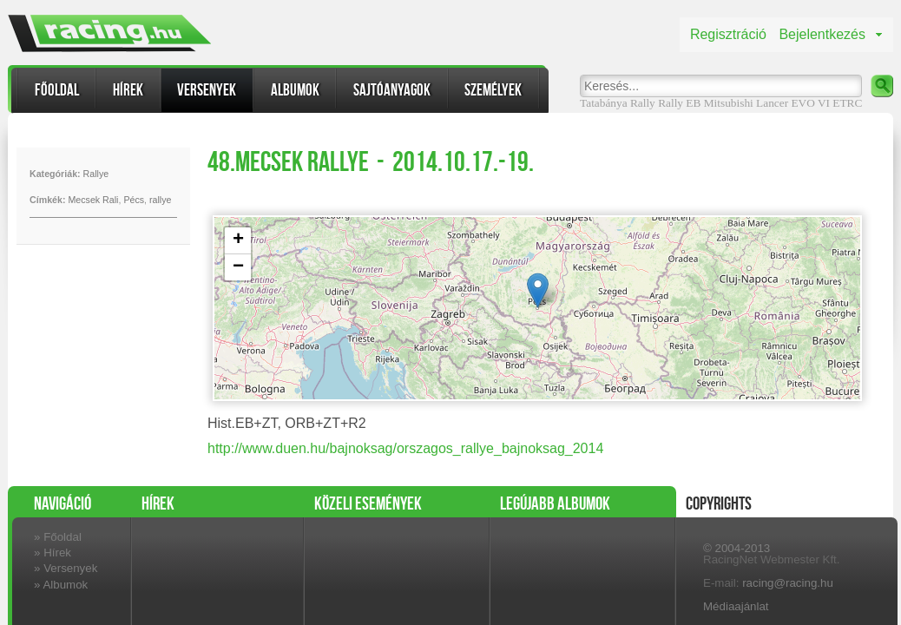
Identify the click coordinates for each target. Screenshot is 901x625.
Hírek (128, 90)
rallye (160, 199)
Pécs (133, 199)
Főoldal (57, 90)
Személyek (493, 90)
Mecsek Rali (93, 199)
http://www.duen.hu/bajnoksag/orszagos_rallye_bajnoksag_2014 (405, 448)
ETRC (847, 102)
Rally (670, 102)
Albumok (295, 90)
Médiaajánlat (736, 606)
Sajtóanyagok (392, 90)
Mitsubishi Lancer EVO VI (767, 102)
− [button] (238, 267)
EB (693, 102)
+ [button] (238, 240)
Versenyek (206, 90)
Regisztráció (728, 34)
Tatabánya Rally (617, 102)
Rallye (96, 173)
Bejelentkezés (822, 34)
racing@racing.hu (787, 582)
